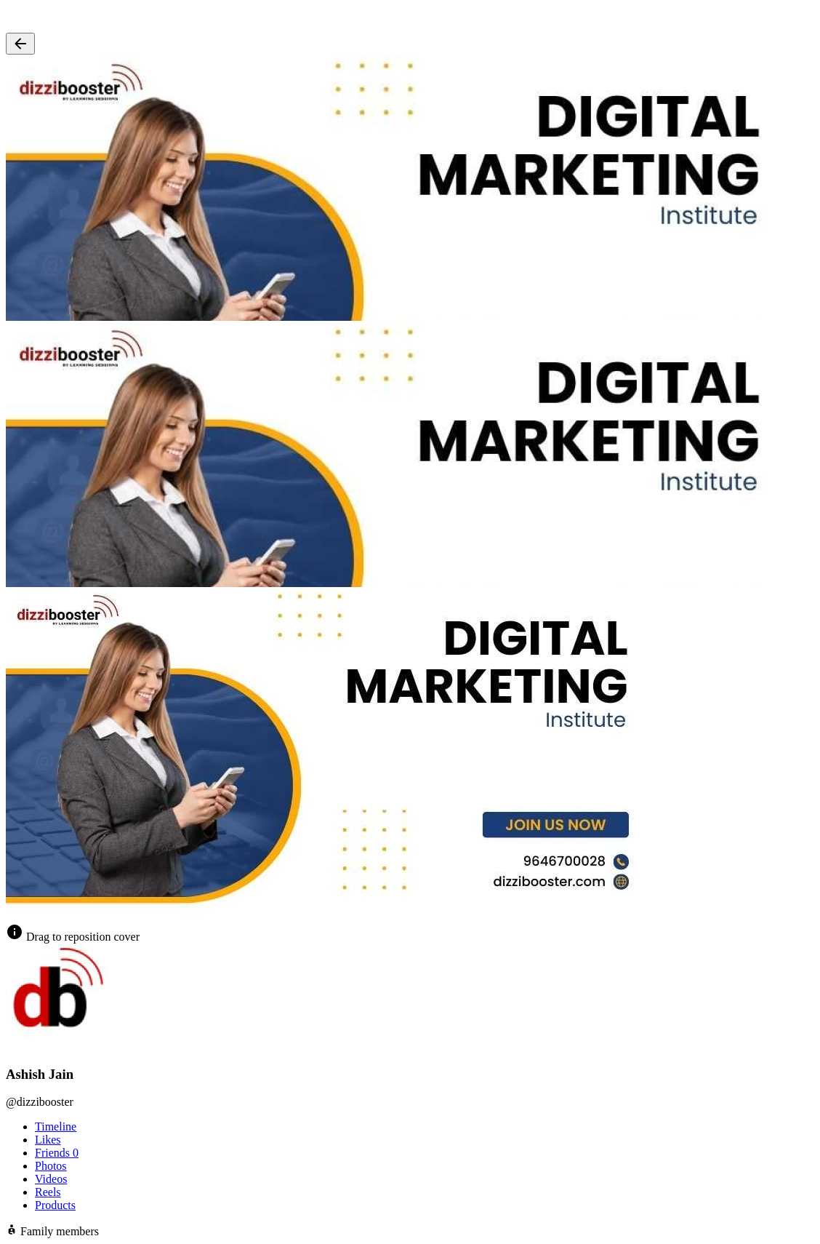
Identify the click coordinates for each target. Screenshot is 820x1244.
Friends (57, 1153)
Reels (48, 1192)
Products (55, 1205)
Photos (51, 1166)
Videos (51, 1179)
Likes (48, 1139)
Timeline (55, 1126)
